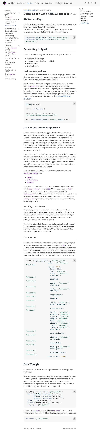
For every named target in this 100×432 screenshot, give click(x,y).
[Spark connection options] (33, 428)
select (30, 403)
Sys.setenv (30, 38)
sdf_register (33, 405)
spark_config (38, 109)
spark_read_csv (41, 261)
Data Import (84, 20)
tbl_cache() (37, 411)
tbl (41, 392)
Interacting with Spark (31, 10)
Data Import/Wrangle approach (87, 17)
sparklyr (36, 104)
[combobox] (95, 3)
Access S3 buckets (45, 10)
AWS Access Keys (86, 11)
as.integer (47, 394)
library (29, 104)
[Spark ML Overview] (68, 428)
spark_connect (36, 120)
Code (73, 14)
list (59, 269)
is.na (37, 400)
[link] (49, 3)
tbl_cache (30, 419)
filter (30, 400)
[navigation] (10, 14)
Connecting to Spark (87, 14)
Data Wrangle (85, 23)
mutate (30, 394)
